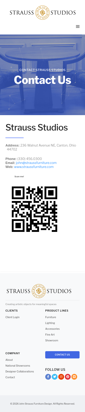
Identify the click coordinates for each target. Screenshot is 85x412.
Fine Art (50, 334)
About (9, 359)
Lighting (50, 322)
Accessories (52, 328)
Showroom (51, 340)
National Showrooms (17, 365)
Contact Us (62, 354)
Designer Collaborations (19, 371)
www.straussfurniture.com (34, 167)
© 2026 (14, 403)
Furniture (50, 317)
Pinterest (68, 377)
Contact (10, 377)
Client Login (12, 317)
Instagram (61, 377)
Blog (74, 377)
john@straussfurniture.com (36, 163)
